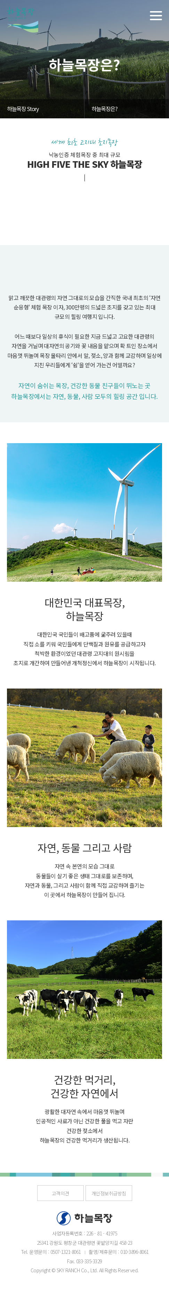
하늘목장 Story (22, 108)
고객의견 (60, 1193)
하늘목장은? (104, 108)
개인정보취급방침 (108, 1193)
